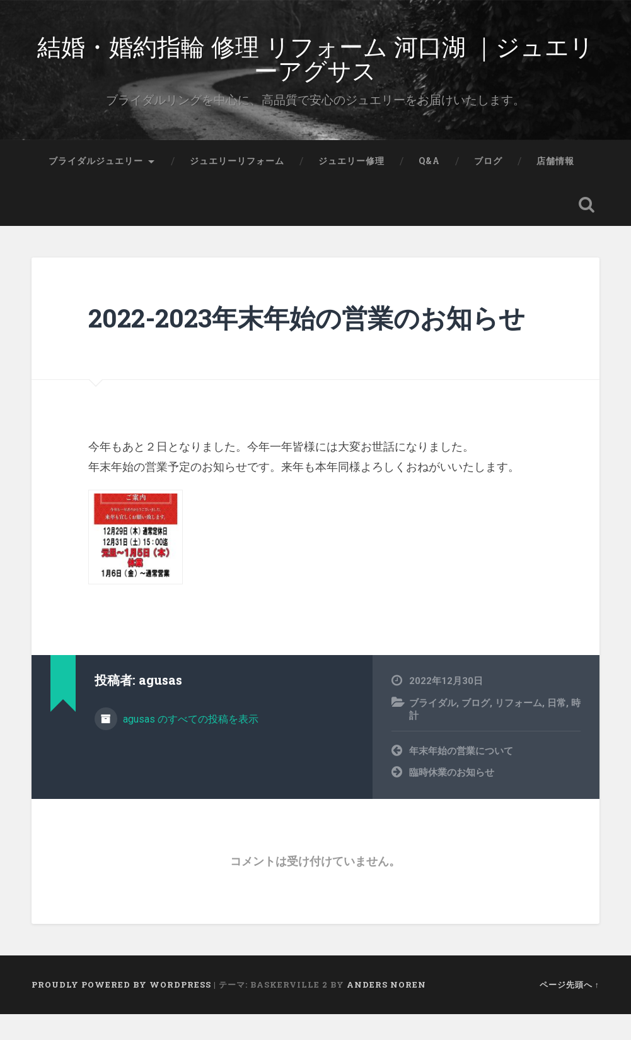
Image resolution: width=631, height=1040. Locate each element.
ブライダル (432, 728)
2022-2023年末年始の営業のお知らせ (306, 343)
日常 (556, 728)
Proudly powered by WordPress (121, 1010)
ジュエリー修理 (351, 186)
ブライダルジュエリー (96, 186)
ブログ (488, 186)
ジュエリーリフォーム (237, 186)
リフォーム (518, 728)
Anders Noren (386, 1010)
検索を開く (586, 230)
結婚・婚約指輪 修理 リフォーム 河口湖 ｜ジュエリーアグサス (315, 69)
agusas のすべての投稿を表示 (189, 744)
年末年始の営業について (461, 777)
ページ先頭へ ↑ (569, 1010)
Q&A (429, 186)
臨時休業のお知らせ (451, 798)
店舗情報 (555, 186)
